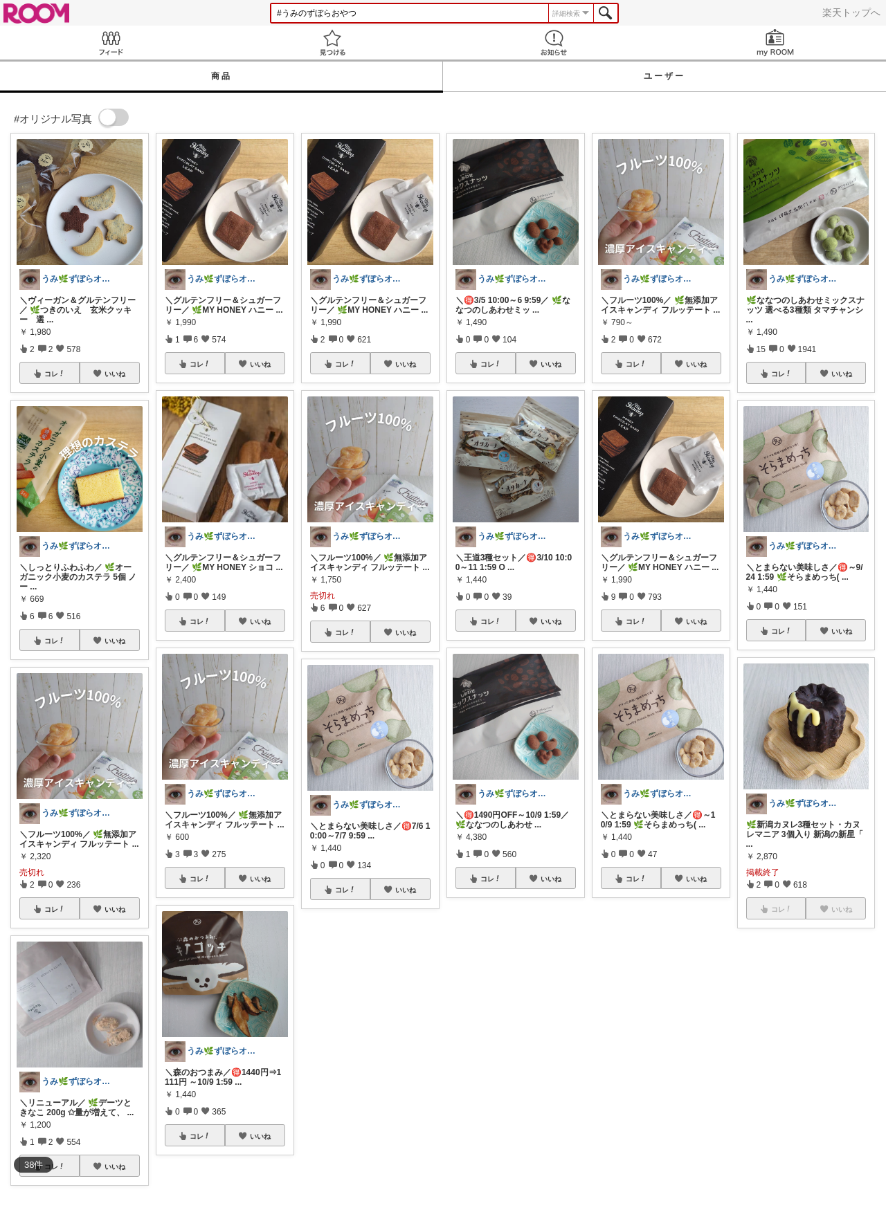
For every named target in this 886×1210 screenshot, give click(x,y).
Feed (111, 42)
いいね (115, 373)
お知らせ (553, 42)
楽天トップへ (851, 12)
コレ (54, 373)
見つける (332, 42)
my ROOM (775, 42)
